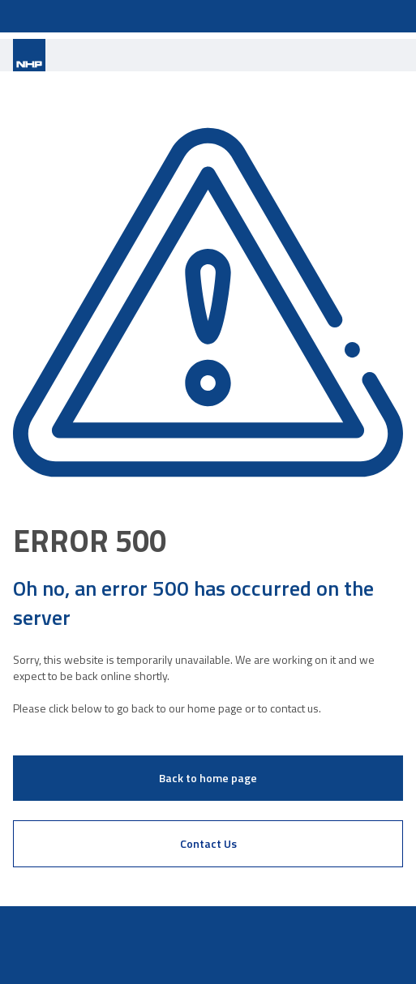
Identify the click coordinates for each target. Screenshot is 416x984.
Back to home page (208, 777)
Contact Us (208, 843)
